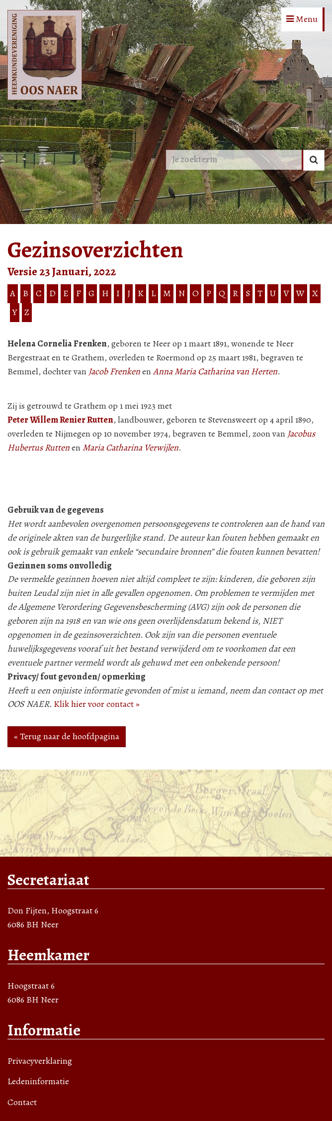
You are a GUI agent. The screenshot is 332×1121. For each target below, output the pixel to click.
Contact (22, 1102)
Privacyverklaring (39, 1061)
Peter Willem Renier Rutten (60, 420)
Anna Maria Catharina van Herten (215, 371)
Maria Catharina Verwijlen (130, 447)
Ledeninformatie (38, 1081)
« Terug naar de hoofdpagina (66, 736)
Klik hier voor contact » (97, 704)
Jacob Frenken (114, 371)
